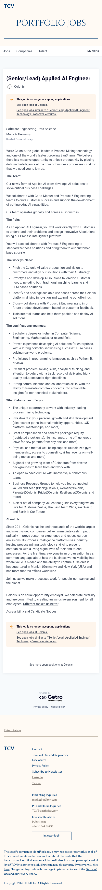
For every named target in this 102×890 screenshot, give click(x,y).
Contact (37, 749)
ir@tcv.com (39, 822)
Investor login (51, 836)
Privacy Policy (40, 766)
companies (24, 51)
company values (43, 503)
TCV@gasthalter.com (45, 811)
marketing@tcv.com (44, 800)
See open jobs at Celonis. (32, 104)
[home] (26, 6)
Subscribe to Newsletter (47, 772)
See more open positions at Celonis (51, 664)
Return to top (12, 730)
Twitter (36, 783)
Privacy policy (40, 706)
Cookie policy (58, 706)
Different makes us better (40, 604)
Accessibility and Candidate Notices (31, 611)
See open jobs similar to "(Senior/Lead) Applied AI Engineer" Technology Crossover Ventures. (53, 112)
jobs (6, 51)
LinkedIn (37, 777)
